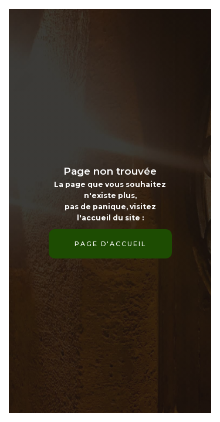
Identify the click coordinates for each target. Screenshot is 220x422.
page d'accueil (110, 244)
